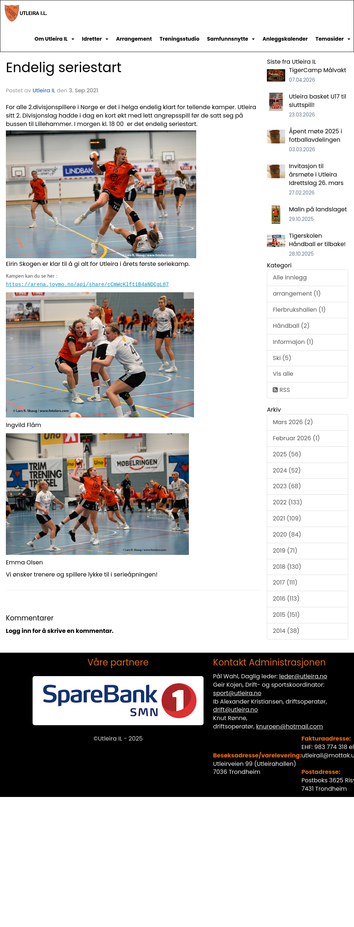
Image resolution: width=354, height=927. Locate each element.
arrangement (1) (297, 293)
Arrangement (134, 38)
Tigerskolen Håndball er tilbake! (317, 239)
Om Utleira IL (54, 38)
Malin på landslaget (318, 209)
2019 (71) (285, 550)
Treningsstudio (180, 38)
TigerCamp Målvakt (317, 70)
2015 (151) (286, 615)
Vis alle (283, 374)
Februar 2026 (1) (296, 438)
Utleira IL (44, 90)
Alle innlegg (290, 277)
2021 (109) (287, 518)
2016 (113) (286, 598)
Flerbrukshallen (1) (299, 309)
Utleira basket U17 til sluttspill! (317, 100)
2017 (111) (285, 582)
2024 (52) (287, 470)
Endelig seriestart (64, 67)
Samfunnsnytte (231, 38)
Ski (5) (282, 358)
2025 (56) (287, 454)
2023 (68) (287, 486)
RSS (281, 390)
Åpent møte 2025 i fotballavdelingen (315, 135)
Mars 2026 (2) (293, 422)
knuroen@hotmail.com (289, 726)
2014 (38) (286, 631)
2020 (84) (287, 534)
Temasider (333, 38)
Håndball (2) (291, 326)
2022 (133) (287, 502)
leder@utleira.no (303, 676)
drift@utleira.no (235, 709)
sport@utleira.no (237, 693)
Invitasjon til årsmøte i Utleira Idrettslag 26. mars (316, 174)
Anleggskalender (285, 38)
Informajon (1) (293, 342)
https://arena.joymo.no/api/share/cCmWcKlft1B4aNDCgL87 (87, 284)
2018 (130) (287, 567)
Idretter (95, 38)
